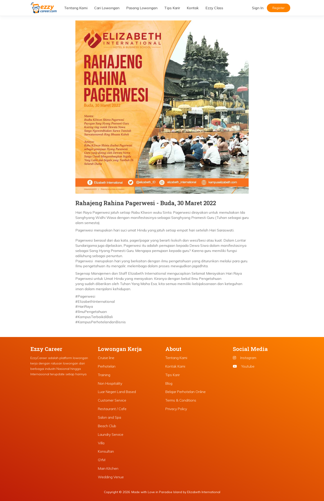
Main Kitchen (108, 468)
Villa (101, 443)
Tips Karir (172, 8)
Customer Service (112, 400)
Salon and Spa (109, 417)
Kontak (193, 8)
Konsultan (106, 451)
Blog (168, 383)
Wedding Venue (111, 477)
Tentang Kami (76, 8)
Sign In (257, 8)
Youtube (243, 366)
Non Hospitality (110, 383)
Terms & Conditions (180, 400)
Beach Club (107, 426)
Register (278, 8)
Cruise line (106, 357)
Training (104, 375)
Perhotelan (106, 366)
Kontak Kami (175, 366)
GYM (101, 460)
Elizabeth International (203, 492)
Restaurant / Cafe (112, 409)
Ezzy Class (214, 8)
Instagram (244, 357)
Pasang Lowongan (142, 8)
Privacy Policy (176, 409)
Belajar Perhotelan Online (185, 391)
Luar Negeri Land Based (117, 391)
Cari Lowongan (106, 8)
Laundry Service (110, 434)
